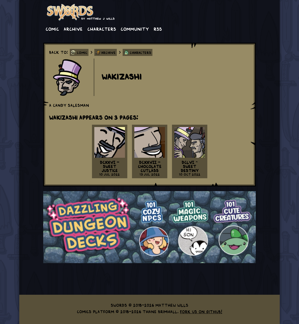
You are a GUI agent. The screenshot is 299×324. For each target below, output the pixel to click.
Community (135, 28)
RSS (158, 28)
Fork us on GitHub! (201, 311)
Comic (52, 28)
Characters (101, 28)
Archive (73, 28)
